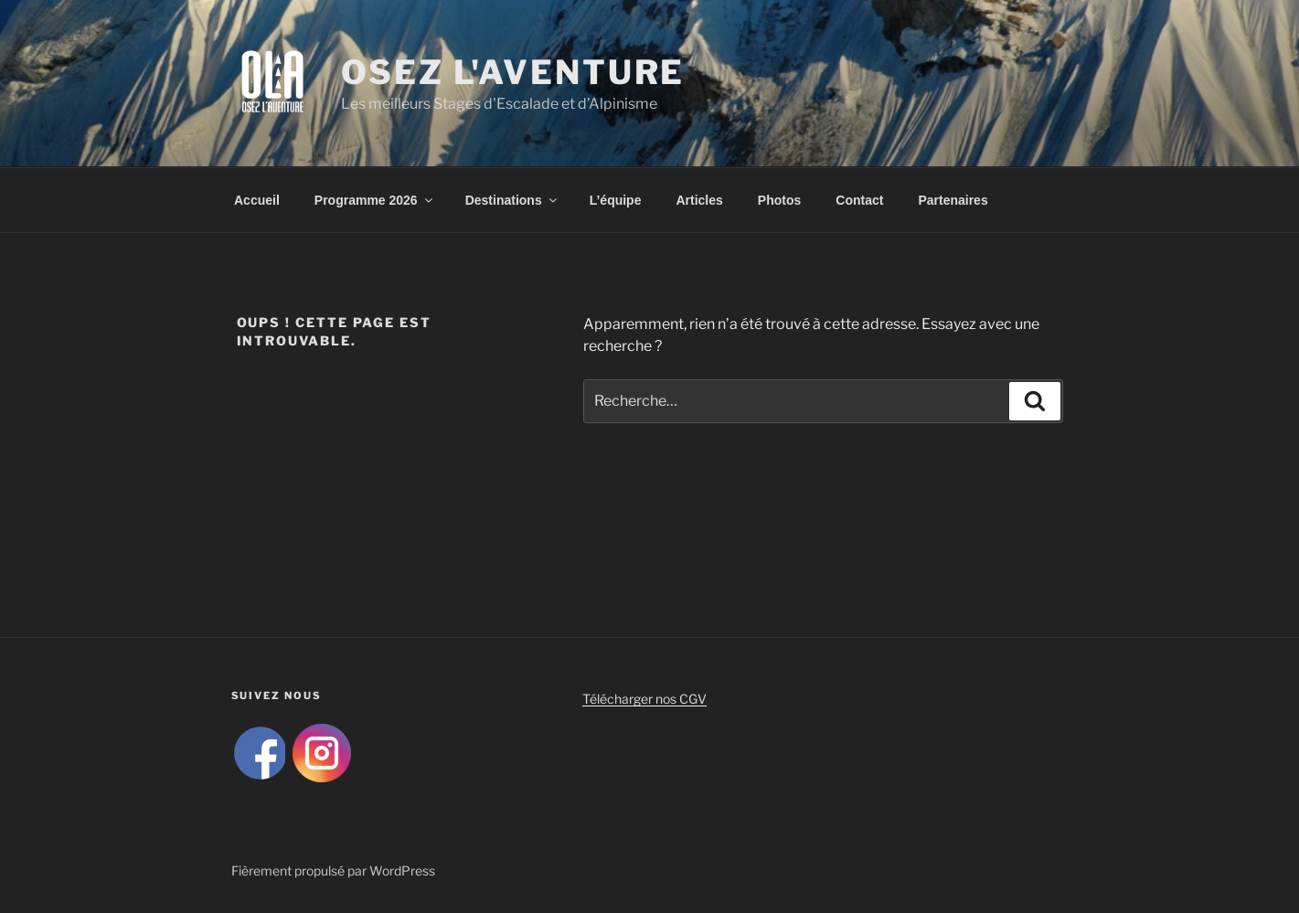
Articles (699, 200)
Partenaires (952, 200)
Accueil (257, 200)
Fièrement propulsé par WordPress (333, 870)
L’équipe (616, 200)
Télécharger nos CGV (644, 698)
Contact (859, 200)
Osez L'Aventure (513, 72)
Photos (779, 200)
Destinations (512, 200)
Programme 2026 (374, 200)
